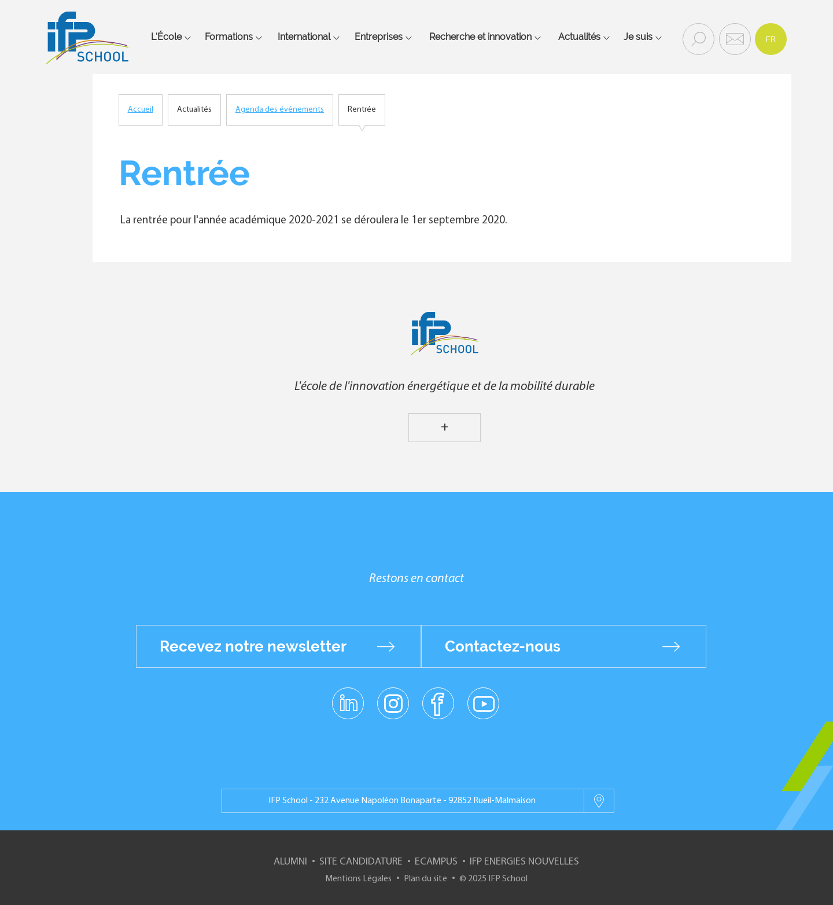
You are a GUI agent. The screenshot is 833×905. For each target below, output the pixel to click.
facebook (438, 703)
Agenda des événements (279, 109)
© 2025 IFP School (493, 879)
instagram (392, 703)
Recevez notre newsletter (253, 646)
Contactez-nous (503, 646)
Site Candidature (361, 861)
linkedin (348, 696)
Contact (733, 38)
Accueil (140, 109)
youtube (483, 703)
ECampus (436, 861)
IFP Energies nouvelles (524, 861)
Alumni (290, 861)
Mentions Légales (358, 879)
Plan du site (425, 879)
